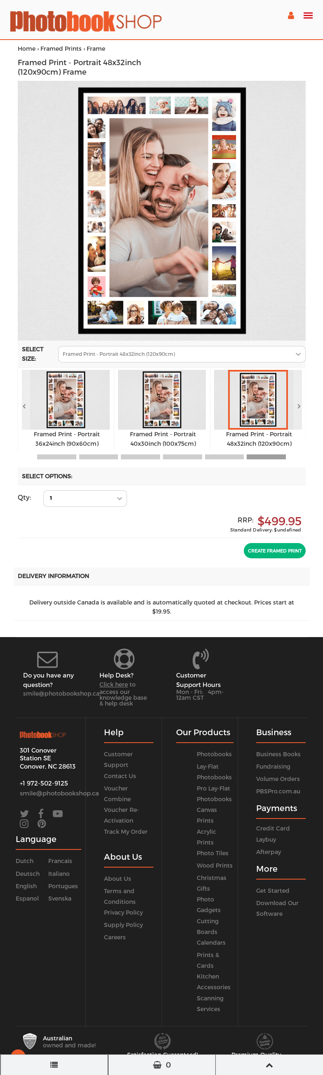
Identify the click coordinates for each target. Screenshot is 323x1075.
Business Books (278, 753)
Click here (113, 684)
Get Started (273, 890)
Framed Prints (61, 48)
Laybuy (266, 839)
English (26, 885)
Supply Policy (123, 924)
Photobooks (214, 753)
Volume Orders (278, 778)
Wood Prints (215, 865)
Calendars (211, 942)
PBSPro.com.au (278, 791)
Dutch (24, 860)
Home (26, 48)
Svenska (59, 898)
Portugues (63, 885)
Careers (115, 937)
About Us (117, 878)
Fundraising (273, 766)
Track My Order (126, 831)
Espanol (27, 898)
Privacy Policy (123, 912)
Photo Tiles (213, 852)
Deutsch (28, 873)
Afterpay (268, 851)
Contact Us (120, 775)
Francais (60, 860)
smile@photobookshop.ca (61, 693)
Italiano (59, 873)
